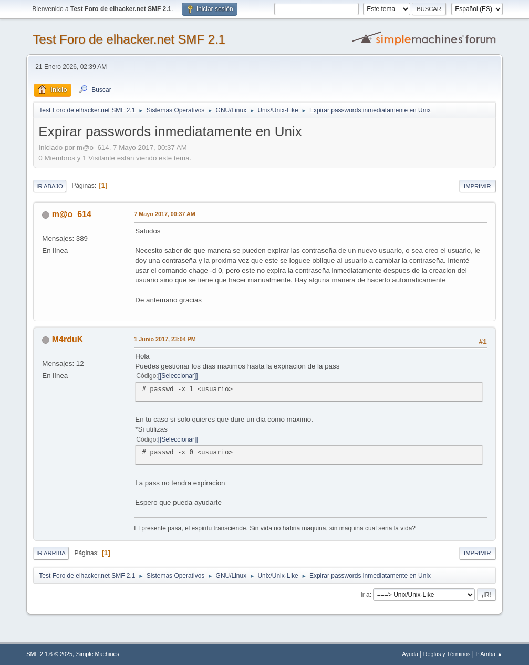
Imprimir (477, 186)
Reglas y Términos (447, 654)
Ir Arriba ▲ (488, 654)
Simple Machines (97, 654)
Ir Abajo (49, 186)
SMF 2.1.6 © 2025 (49, 654)
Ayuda (410, 654)
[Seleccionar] (178, 376)
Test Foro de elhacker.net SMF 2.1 (129, 39)
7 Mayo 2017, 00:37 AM (164, 214)
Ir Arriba (50, 553)
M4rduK (68, 339)
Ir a (364, 594)
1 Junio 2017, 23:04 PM (164, 339)
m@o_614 (71, 214)
